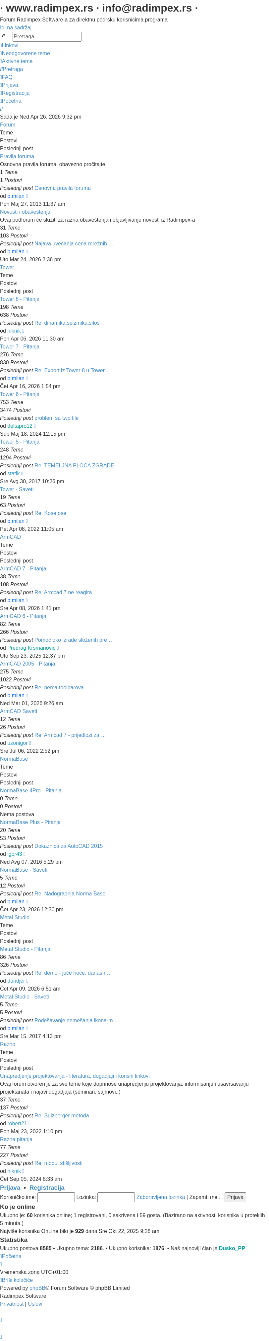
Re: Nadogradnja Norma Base (69, 893)
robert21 (17, 1123)
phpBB (37, 1288)
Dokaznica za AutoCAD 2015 (68, 846)
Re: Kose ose (50, 513)
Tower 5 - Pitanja (19, 442)
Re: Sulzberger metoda (61, 1115)
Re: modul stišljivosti (58, 1163)
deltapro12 (19, 426)
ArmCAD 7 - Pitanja (23, 568)
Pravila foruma (17, 156)
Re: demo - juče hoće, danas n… (73, 973)
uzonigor (17, 743)
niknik (14, 331)
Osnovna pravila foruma (62, 188)
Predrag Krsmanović (31, 648)
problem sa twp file (56, 418)
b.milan (16, 196)
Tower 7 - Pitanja (19, 346)
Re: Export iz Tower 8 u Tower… (72, 370)
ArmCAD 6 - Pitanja (23, 616)
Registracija (47, 1187)
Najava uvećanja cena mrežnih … (74, 243)
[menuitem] (25, 53)
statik (13, 473)
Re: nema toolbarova (59, 687)
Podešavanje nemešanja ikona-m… (76, 1020)
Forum (7, 124)
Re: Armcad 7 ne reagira (63, 592)
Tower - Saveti (16, 489)
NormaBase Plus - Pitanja (30, 822)
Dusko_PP (232, 1248)
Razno (7, 1044)
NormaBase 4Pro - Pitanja (31, 790)
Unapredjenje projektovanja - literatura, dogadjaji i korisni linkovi (75, 1076)
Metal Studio (14, 917)
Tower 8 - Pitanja (19, 299)
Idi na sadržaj (15, 27)
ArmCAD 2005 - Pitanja (27, 664)
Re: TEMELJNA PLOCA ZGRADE (74, 465)
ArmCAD (10, 537)
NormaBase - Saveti (23, 870)
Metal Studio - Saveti (24, 996)
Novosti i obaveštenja (25, 212)
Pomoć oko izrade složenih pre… (73, 640)
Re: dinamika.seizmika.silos (67, 323)
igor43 (14, 854)
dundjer (16, 981)
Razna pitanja (16, 1139)
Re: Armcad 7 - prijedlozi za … (70, 735)
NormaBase (14, 759)
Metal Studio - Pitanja (25, 949)
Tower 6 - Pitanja (19, 394)
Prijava (10, 1187)
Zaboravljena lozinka (160, 1197)
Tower (7, 267)
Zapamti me (206, 1197)
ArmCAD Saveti (18, 711)
